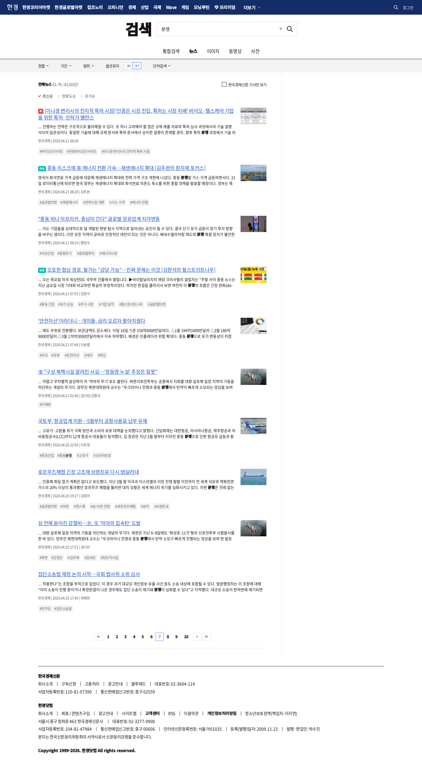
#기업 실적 (106, 304)
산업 (145, 7)
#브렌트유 (161, 506)
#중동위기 (64, 253)
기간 (64, 66)
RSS (171, 713)
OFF (137, 66)
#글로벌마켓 (48, 202)
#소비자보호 (102, 455)
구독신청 (68, 684)
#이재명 (45, 404)
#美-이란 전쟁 (100, 506)
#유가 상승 (65, 304)
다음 (197, 637)
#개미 (88, 355)
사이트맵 (129, 713)
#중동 (64, 455)
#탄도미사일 (109, 557)
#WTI (145, 506)
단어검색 (159, 66)
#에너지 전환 (139, 202)
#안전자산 (72, 355)
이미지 (213, 50)
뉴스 (193, 50)
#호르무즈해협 (125, 506)
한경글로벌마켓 (68, 7)
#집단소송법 (63, 608)
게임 (185, 7)
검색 (138, 29)
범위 (86, 66)
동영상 (235, 50)
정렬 (41, 66)
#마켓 (64, 506)
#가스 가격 (117, 202)
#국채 (55, 355)
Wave (171, 7)
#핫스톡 (79, 506)
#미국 (43, 355)
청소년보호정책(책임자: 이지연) (271, 713)
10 (186, 636)
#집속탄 (90, 557)
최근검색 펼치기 (276, 29)
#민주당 (45, 608)
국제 (157, 7)
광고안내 (115, 684)
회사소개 (45, 684)
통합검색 (171, 50)
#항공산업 (47, 455)
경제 (132, 7)
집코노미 (95, 7)
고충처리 (92, 684)
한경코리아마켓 (36, 7)
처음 (98, 637)
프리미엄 (227, 7)
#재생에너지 (69, 202)
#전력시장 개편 (93, 202)
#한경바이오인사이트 (81, 151)
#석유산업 (47, 253)
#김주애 (73, 557)
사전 (255, 50)
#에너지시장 (108, 253)
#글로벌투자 (85, 253)
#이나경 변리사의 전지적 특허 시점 (125, 151)
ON (128, 66)
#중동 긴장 (47, 304)
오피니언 (115, 7)
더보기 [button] (249, 7)
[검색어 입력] (220, 29)
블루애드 (138, 684)
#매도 (102, 355)
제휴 (65, 713)
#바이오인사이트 (51, 151)
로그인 (408, 7)
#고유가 (82, 455)
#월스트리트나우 (131, 304)
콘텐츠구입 (81, 713)
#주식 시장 (86, 304)
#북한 (43, 557)
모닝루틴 (202, 7)
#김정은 (56, 557)
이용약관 (191, 713)
